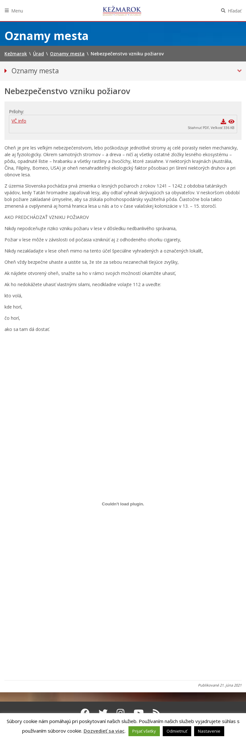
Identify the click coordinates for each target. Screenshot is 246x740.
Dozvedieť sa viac (104, 731)
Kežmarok (122, 10)
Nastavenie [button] (209, 731)
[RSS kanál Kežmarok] (157, 713)
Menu (17, 11)
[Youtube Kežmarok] (139, 713)
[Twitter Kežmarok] (103, 713)
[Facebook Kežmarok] (85, 713)
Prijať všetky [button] (144, 731)
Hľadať (235, 11)
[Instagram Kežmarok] (121, 713)
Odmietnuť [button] (177, 731)
